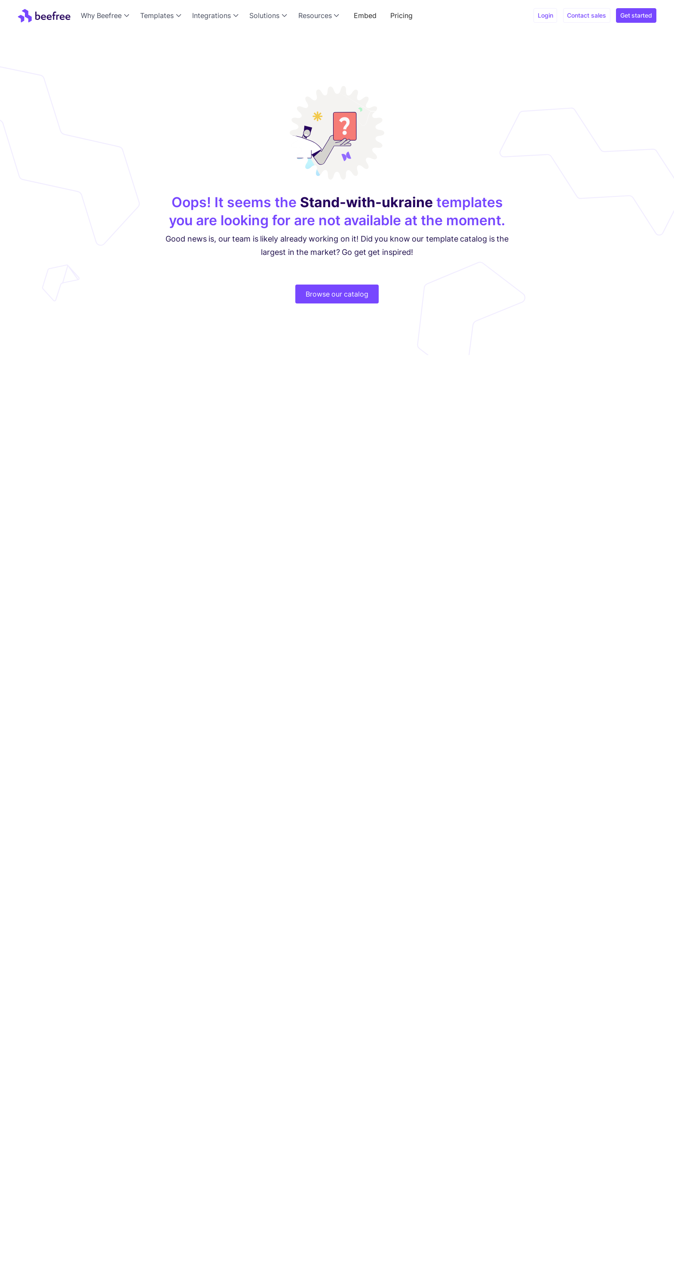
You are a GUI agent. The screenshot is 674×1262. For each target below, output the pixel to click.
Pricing (401, 15)
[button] (107, 15)
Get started (636, 15)
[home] (44, 15)
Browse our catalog (337, 294)
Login (545, 15)
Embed (365, 15)
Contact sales (586, 15)
